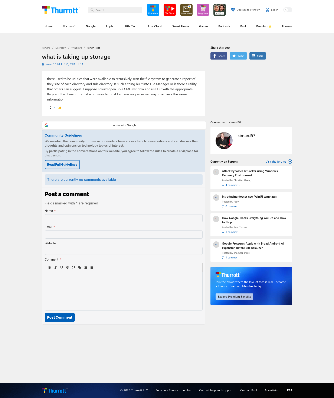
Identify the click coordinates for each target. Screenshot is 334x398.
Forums (287, 26)
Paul (243, 26)
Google (90, 26)
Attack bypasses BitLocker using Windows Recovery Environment (250, 173)
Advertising (272, 390)
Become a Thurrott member (173, 390)
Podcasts (224, 26)
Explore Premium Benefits (234, 296)
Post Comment (59, 317)
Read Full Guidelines (62, 164)
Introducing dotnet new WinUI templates (249, 196)
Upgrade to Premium (245, 10)
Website (50, 243)
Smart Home (180, 26)
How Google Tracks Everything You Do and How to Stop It (254, 220)
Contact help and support (216, 390)
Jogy (236, 201)
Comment (53, 259)
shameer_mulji (242, 252)
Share (219, 56)
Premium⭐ (264, 26)
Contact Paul (248, 390)
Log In (272, 10)
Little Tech (130, 26)
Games (203, 26)
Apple (109, 26)
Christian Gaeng (242, 180)
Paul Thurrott (241, 227)
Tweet (238, 56)
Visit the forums (279, 161)
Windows (76, 47)
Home (48, 26)
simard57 (51, 64)
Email (50, 227)
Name (50, 211)
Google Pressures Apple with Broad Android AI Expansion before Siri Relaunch (253, 245)
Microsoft (69, 26)
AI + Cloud (155, 26)
